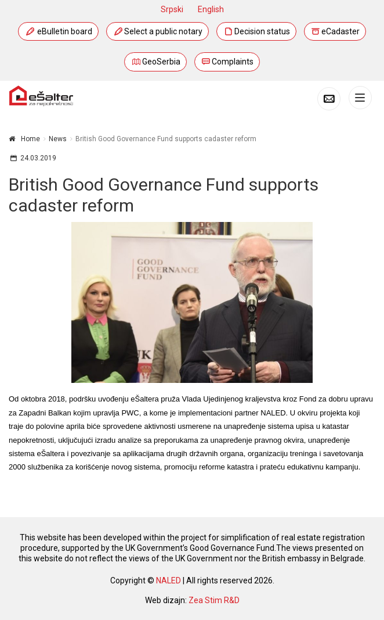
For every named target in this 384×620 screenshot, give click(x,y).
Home (30, 139)
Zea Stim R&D (214, 600)
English (211, 9)
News (58, 139)
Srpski (172, 9)
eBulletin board (58, 31)
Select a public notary (157, 31)
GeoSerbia (155, 61)
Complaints (227, 61)
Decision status (256, 31)
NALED (168, 580)
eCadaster (335, 31)
